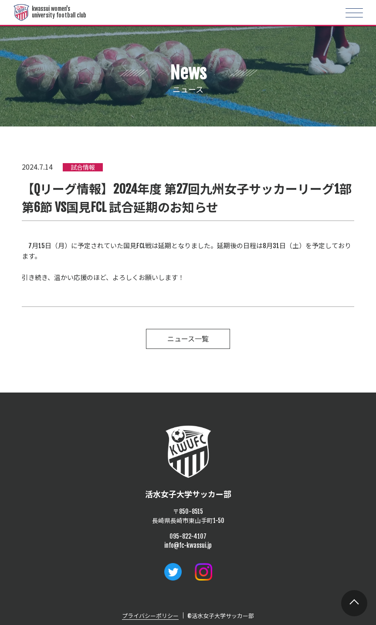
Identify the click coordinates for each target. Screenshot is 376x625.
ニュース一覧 (188, 339)
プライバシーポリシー (150, 615)
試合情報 (83, 167)
